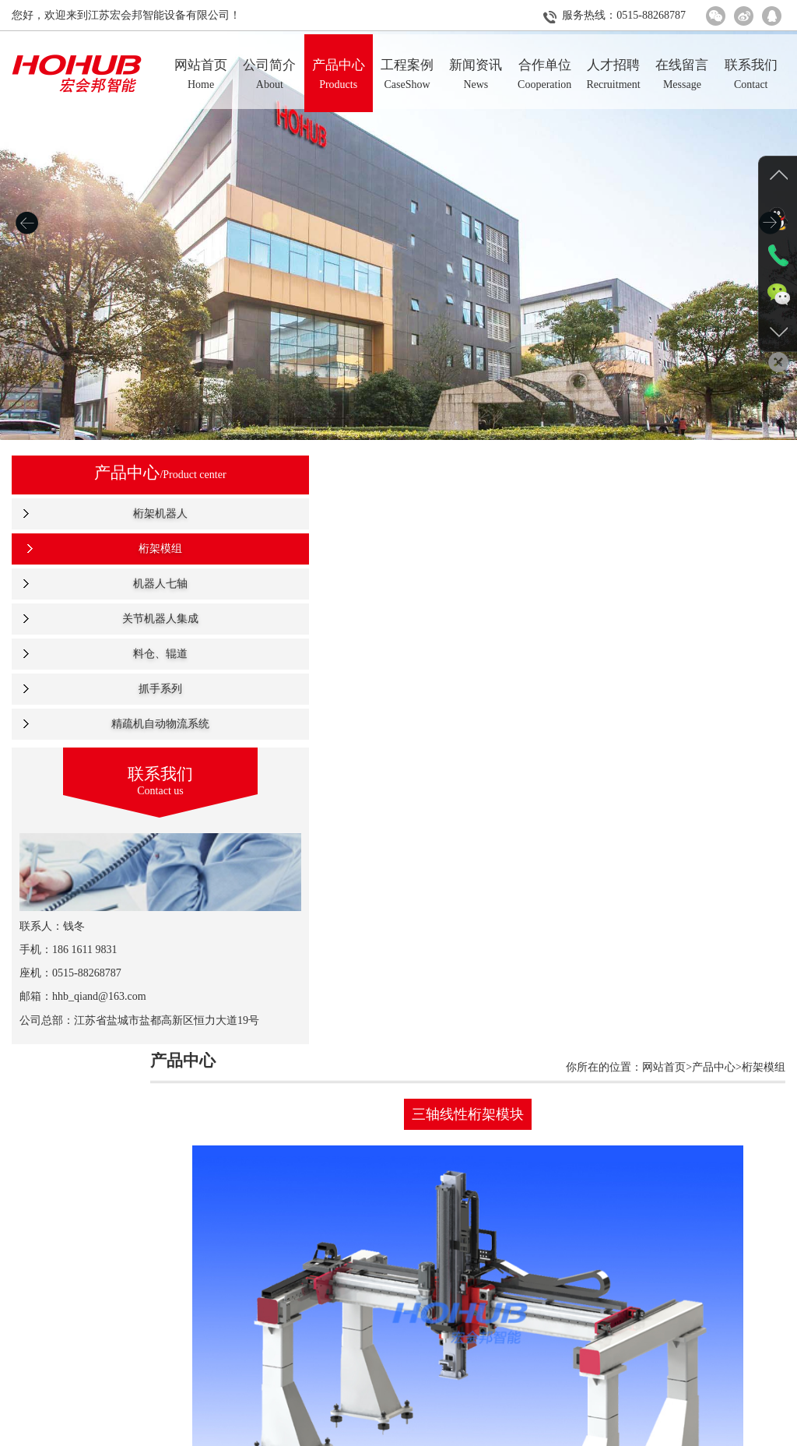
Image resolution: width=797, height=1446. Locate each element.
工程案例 (342, 1435)
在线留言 (567, 1435)
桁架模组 (92, 548)
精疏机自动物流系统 (93, 724)
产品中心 (285, 1435)
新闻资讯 (398, 1435)
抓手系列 (92, 689)
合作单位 (454, 1435)
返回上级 (487, 1321)
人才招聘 (511, 1435)
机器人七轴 (92, 583)
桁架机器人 (92, 513)
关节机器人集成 (92, 618)
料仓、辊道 (92, 654)
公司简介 (229, 1435)
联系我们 (623, 1435)
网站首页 (173, 1435)
